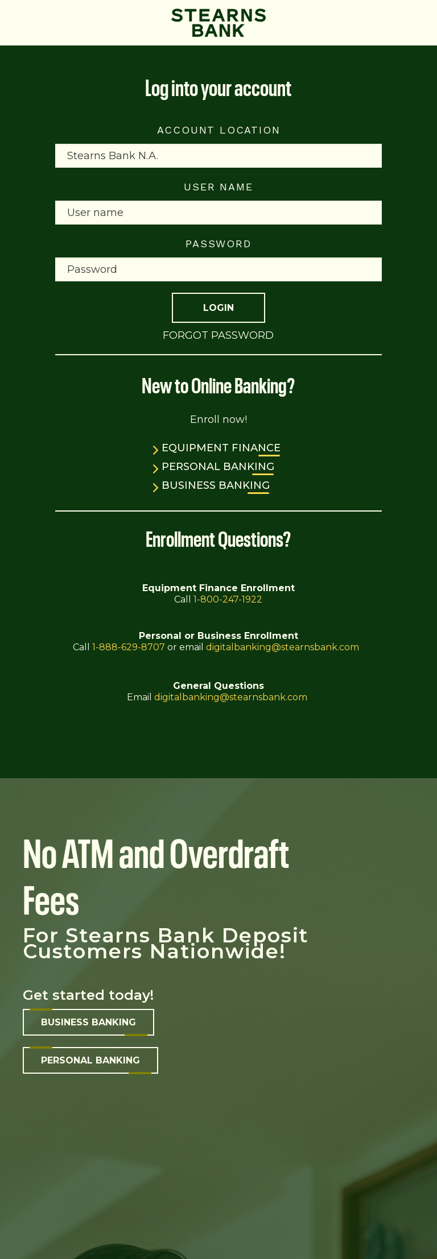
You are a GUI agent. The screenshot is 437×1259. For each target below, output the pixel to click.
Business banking (88, 1022)
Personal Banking (218, 466)
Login (218, 307)
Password (218, 244)
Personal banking (90, 1060)
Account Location (219, 130)
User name (218, 187)
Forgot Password (218, 335)
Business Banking (216, 485)
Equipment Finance (221, 448)
